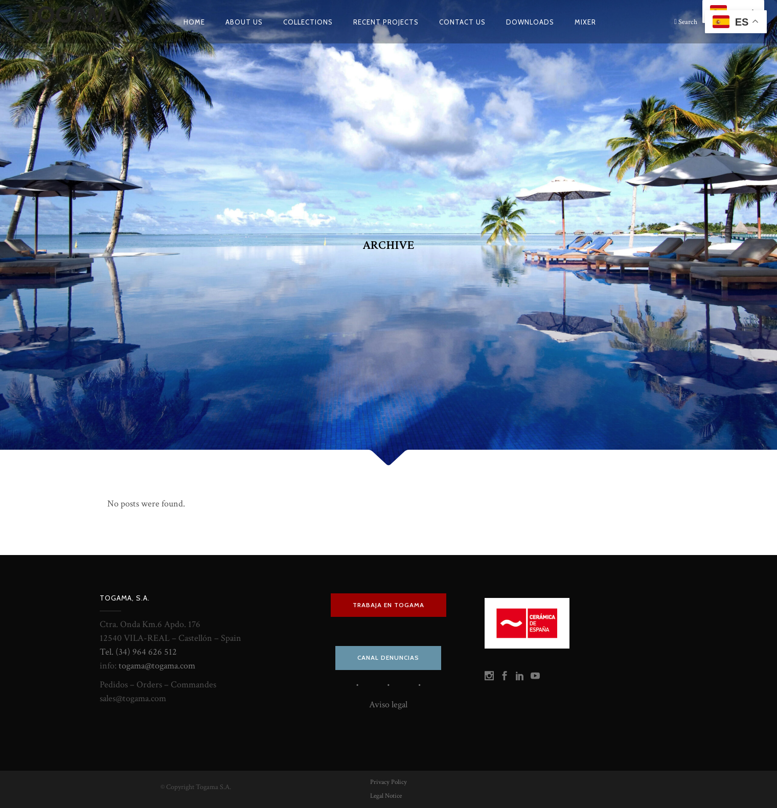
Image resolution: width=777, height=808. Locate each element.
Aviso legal (388, 704)
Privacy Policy (388, 782)
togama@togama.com (157, 666)
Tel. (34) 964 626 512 (138, 652)
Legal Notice (386, 796)
